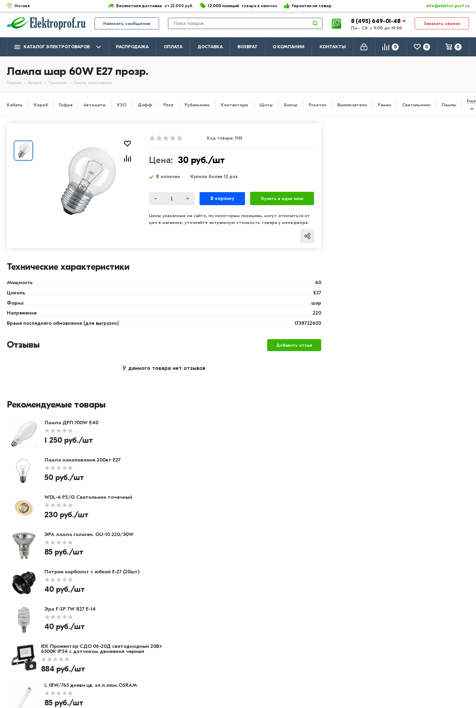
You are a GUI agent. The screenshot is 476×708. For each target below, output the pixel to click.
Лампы (448, 104)
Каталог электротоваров (57, 47)
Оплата (173, 46)
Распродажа (132, 46)
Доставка (210, 46)
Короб (41, 104)
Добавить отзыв (294, 345)
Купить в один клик (282, 198)
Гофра (65, 104)
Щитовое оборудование (224, 640)
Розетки (317, 104)
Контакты (332, 46)
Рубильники (197, 104)
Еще (471, 100)
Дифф (145, 104)
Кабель (15, 104)
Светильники (416, 104)
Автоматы (94, 104)
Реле (168, 104)
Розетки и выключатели (223, 630)
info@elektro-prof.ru (443, 6)
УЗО (121, 104)
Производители (28, 630)
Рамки (384, 104)
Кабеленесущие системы (225, 660)
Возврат (247, 46)
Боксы (290, 104)
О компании (288, 46)
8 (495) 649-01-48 (376, 22)
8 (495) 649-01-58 (414, 629)
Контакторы (234, 104)
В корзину (222, 198)
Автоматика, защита (219, 650)
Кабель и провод (214, 620)
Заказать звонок (442, 24)
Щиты (266, 104)
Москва (401, 656)
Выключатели (352, 104)
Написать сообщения (126, 24)
